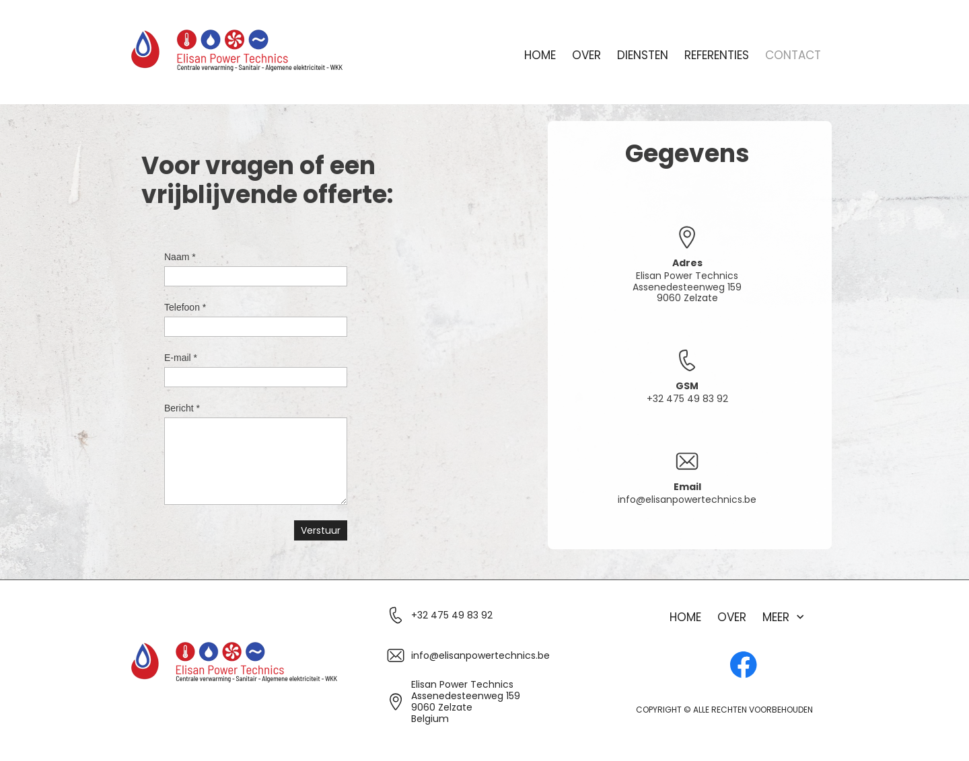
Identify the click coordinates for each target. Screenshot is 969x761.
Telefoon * (185, 307)
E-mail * (180, 357)
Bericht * (182, 408)
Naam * (180, 256)
